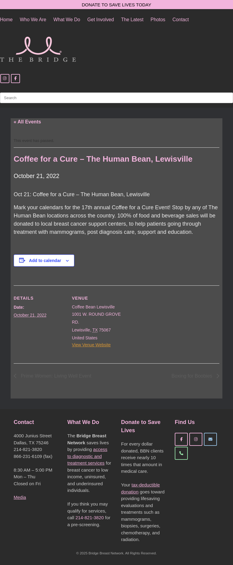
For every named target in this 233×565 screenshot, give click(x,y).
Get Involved (100, 19)
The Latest (132, 19)
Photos (157, 19)
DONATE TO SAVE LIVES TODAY (116, 4)
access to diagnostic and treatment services (87, 456)
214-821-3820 (90, 517)
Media (20, 497)
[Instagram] (4, 78)
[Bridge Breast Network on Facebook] (181, 439)
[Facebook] (15, 78)
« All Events (27, 121)
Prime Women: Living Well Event (55, 375)
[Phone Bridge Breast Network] (181, 453)
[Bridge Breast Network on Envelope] (210, 439)
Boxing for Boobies (192, 375)
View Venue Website (91, 344)
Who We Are (33, 19)
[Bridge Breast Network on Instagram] (195, 439)
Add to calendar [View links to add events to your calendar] (45, 260)
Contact (181, 19)
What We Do (66, 19)
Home (6, 19)
